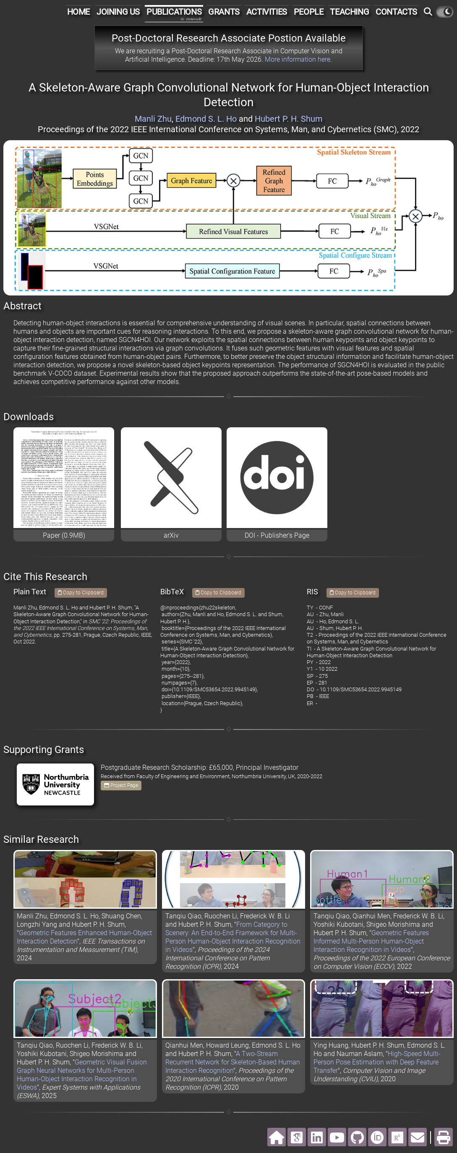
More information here (297, 59)
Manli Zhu (153, 119)
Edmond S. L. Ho (206, 119)
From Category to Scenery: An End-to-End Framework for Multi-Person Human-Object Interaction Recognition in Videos (232, 937)
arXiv (171, 535)
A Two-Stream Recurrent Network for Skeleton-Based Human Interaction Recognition (232, 1062)
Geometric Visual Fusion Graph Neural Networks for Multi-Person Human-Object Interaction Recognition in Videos (82, 1074)
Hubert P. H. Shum (289, 119)
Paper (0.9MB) (64, 535)
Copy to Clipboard (81, 593)
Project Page (121, 785)
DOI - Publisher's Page (277, 535)
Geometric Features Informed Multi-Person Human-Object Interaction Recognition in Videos (371, 941)
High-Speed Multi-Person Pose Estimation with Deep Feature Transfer (377, 1062)
